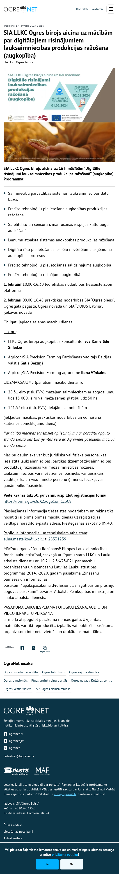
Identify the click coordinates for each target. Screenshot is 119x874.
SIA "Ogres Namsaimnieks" (53, 689)
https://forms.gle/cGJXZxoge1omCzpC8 (37, 501)
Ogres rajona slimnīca (84, 672)
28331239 (57, 539)
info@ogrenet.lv (65, 794)
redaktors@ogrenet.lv (19, 756)
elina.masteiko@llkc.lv (23, 539)
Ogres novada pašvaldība (21, 672)
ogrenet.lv (13, 734)
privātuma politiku (65, 854)
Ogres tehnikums (54, 672)
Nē (71, 864)
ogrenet (12, 748)
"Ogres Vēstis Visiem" (18, 689)
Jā (47, 864)
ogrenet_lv (14, 741)
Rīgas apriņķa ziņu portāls (49, 680)
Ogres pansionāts (16, 680)
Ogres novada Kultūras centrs (91, 680)
